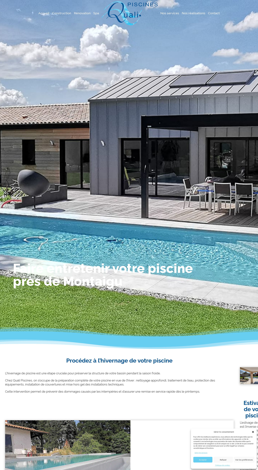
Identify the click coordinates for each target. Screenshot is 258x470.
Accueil (43, 13)
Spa (96, 13)
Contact (214, 13)
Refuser (223, 459)
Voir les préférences (244, 459)
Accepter (203, 459)
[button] (253, 432)
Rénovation (82, 13)
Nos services (169, 13)
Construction (61, 13)
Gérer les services (201, 453)
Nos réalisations (193, 13)
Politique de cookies (222, 465)
